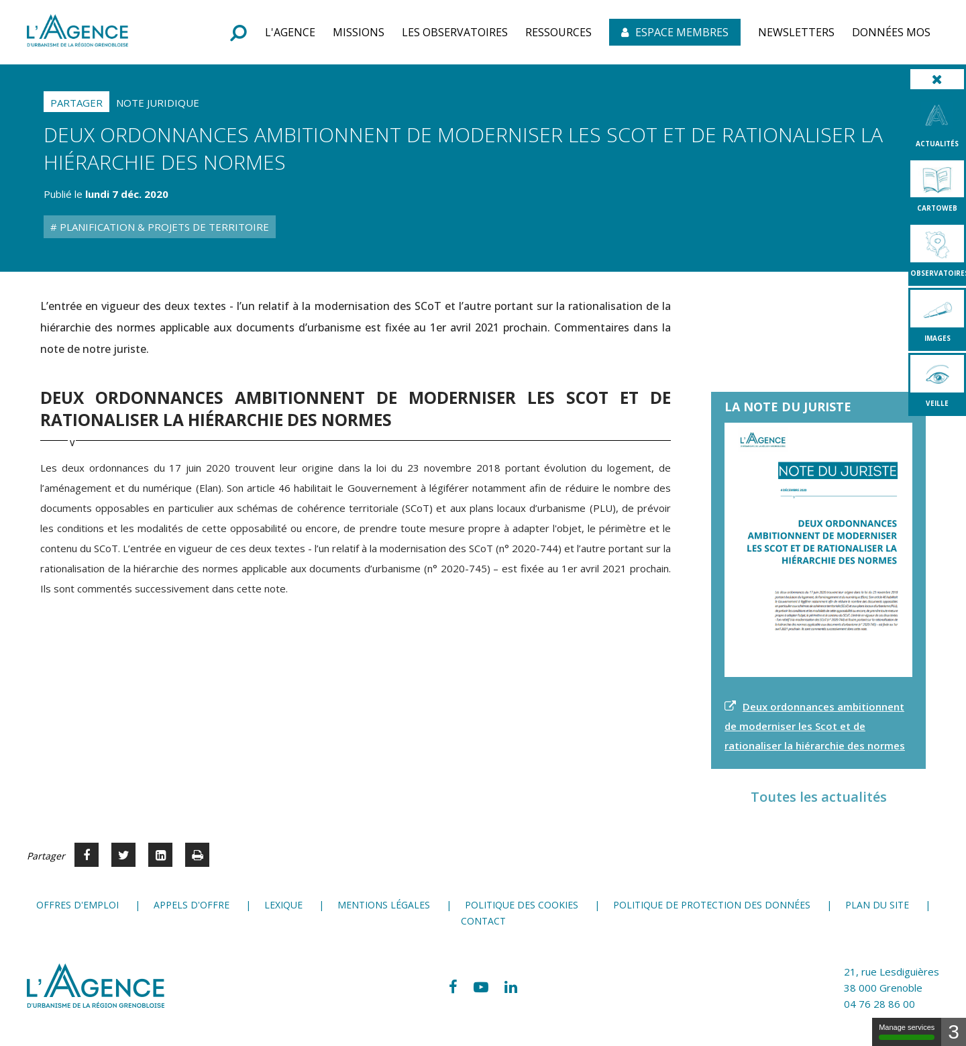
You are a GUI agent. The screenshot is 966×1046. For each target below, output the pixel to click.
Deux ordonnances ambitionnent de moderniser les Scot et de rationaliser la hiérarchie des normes (814, 726)
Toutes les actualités (819, 797)
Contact (483, 920)
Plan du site (877, 904)
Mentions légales (383, 904)
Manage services (906, 1031)
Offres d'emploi (77, 904)
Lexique (283, 904)
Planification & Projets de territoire (163, 226)
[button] (290, 32)
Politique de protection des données (711, 904)
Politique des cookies (521, 904)
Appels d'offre (191, 904)
